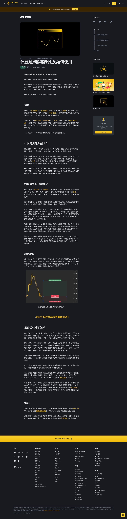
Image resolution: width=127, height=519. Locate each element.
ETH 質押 (57, 475)
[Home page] (12, 3)
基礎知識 (52, 113)
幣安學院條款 (57, 510)
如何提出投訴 (98, 494)
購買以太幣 (78, 497)
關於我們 (37, 451)
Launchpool (58, 470)
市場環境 (64, 418)
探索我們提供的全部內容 (63, 439)
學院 (56, 465)
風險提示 (37, 477)
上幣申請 (77, 454)
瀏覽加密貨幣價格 (80, 471)
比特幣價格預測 (79, 481)
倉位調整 (45, 120)
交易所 (57, 451)
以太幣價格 (78, 476)
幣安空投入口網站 (100, 490)
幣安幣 (97, 456)
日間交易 (34, 110)
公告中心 (37, 456)
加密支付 (57, 458)
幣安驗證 (97, 485)
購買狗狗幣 (78, 494)
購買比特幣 (78, 488)
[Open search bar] (103, 3)
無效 (74, 192)
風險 (64, 110)
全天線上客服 (98, 474)
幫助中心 (97, 476)
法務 (36, 463)
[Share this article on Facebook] (100, 22)
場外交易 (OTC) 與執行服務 (102, 458)
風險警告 (51, 510)
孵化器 (77, 458)
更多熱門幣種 (78, 499)
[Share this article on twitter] (94, 22)
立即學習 (75, 9)
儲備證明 (97, 465)
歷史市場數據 (98, 461)
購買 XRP (77, 492)
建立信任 (37, 470)
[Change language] (119, 3)
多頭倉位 (45, 189)
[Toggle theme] (123, 3)
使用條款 (46, 510)
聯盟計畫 (97, 451)
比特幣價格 (78, 474)
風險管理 (37, 120)
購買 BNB (77, 490)
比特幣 (36, 189)
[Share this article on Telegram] (105, 22)
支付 (56, 456)
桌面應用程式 (38, 484)
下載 (36, 482)
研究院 (57, 479)
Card (56, 463)
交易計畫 (75, 408)
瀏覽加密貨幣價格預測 (81, 478)
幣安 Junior (58, 461)
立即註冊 (103, 132)
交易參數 (97, 488)
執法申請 (97, 492)
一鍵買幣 (57, 454)
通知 (36, 479)
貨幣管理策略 (41, 411)
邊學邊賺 (77, 469)
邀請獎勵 (97, 454)
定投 (56, 472)
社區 (36, 475)
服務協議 (37, 465)
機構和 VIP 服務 (79, 456)
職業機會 (37, 454)
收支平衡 (74, 387)
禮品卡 (57, 468)
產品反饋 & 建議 (99, 478)
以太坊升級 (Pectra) (80, 485)
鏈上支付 (77, 461)
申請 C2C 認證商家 (80, 451)
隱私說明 (37, 468)
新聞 (36, 458)
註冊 (114, 3)
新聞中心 (37, 461)
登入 (108, 3)
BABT (56, 477)
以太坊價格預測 (79, 483)
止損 (55, 120)
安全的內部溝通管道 (40, 486)
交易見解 (97, 463)
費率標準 (97, 481)
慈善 (56, 482)
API (96, 483)
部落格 (37, 472)
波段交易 (44, 110)
